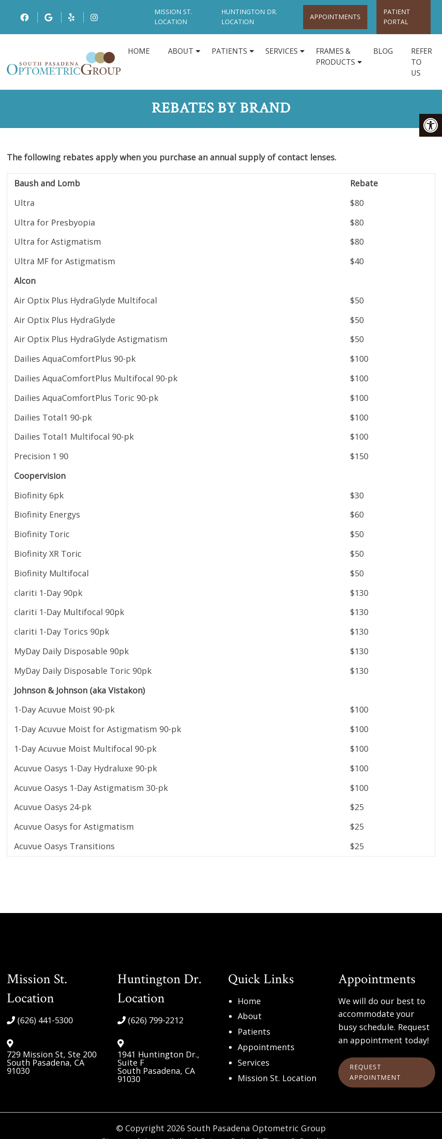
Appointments (335, 16)
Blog (383, 51)
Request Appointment (375, 1072)
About (180, 51)
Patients (229, 51)
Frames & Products (335, 56)
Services (281, 51)
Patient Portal (396, 16)
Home (139, 51)
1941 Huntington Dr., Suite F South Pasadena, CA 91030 (158, 1067)
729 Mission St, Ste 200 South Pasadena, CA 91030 (52, 1063)
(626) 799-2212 (155, 1020)
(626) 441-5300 (45, 1020)
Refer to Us (421, 62)
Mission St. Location (277, 1077)
